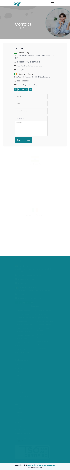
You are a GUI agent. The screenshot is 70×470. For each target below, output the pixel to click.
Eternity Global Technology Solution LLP (41, 465)
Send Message (23, 140)
